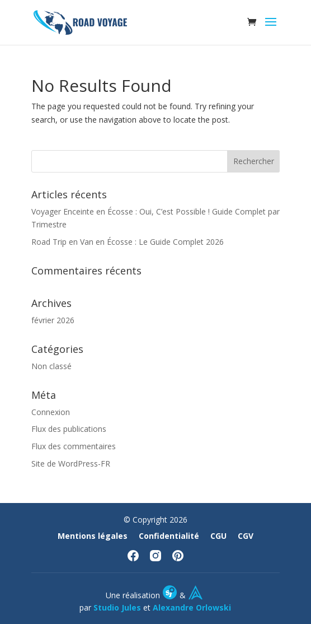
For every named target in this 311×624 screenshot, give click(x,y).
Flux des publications (68, 428)
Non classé (51, 366)
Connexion (50, 412)
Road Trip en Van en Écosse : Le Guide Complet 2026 (127, 241)
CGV (245, 535)
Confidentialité (169, 535)
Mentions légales (93, 535)
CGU (218, 535)
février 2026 (52, 320)
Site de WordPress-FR (70, 463)
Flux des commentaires (73, 446)
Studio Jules (117, 607)
